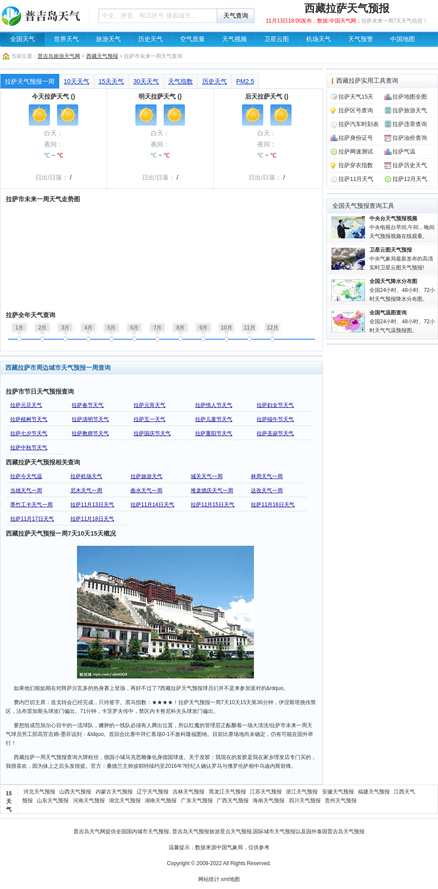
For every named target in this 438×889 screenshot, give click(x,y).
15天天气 (111, 81)
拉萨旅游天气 (146, 476)
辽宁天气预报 (153, 792)
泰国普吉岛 (330, 831)
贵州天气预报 (341, 800)
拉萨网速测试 (355, 151)
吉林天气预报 (188, 792)
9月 (204, 328)
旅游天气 (108, 39)
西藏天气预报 (102, 56)
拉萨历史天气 (409, 165)
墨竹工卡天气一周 (31, 505)
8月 (181, 328)
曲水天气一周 (146, 490)
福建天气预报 (374, 792)
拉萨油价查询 (409, 137)
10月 (226, 328)
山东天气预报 (53, 800)
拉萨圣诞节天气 (275, 433)
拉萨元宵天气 (149, 405)
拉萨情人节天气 (213, 405)
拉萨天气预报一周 (29, 81)
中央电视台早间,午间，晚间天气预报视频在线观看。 (401, 227)
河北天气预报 (39, 792)
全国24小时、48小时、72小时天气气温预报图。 (402, 321)
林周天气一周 (267, 476)
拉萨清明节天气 (90, 419)
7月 (158, 328)
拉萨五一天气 (149, 419)
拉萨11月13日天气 (92, 505)
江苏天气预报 (266, 792)
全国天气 (22, 39)
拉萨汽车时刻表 (358, 124)
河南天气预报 (89, 800)
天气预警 (360, 39)
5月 (112, 328)
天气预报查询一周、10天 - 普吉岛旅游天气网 (42, 15)
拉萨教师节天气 (90, 433)
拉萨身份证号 (355, 137)
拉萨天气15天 (355, 96)
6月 (135, 328)
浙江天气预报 (302, 792)
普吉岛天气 (86, 831)
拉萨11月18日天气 (92, 519)
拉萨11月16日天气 (273, 505)
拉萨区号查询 (355, 110)
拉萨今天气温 (26, 476)
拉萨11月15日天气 (212, 505)
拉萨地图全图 (409, 96)
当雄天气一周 (26, 490)
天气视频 (234, 39)
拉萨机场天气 (86, 476)
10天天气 (76, 81)
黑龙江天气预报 (227, 792)
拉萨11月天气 (355, 179)
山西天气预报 (75, 792)
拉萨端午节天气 (275, 419)
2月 (42, 328)
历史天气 (150, 39)
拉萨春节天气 (88, 405)
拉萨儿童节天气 (213, 419)
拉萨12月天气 (409, 179)
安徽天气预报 (338, 792)
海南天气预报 (268, 800)
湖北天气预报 (125, 800)
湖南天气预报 (161, 800)
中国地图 (402, 39)
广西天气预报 (233, 800)
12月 (272, 328)
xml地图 (230, 879)
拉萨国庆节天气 (152, 433)
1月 (19, 328)
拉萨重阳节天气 (213, 433)
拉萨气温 (403, 151)
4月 (89, 328)
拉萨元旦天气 (26, 405)
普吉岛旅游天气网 (59, 56)
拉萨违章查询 (409, 124)
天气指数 (180, 81)
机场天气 (318, 39)
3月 (65, 328)
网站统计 (208, 879)
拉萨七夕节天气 (28, 433)
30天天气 (146, 81)
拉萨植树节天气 (28, 419)
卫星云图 (276, 39)
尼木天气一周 (86, 490)
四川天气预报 (305, 800)
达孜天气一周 (267, 490)
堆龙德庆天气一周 (212, 490)
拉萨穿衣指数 (355, 165)
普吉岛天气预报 (190, 831)
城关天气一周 (207, 476)
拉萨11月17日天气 (32, 519)
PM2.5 (245, 81)
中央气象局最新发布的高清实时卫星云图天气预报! (401, 259)
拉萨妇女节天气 (275, 405)
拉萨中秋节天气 (28, 447)
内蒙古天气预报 (114, 792)
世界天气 (66, 39)
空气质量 (192, 39)
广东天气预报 (197, 800)
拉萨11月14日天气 (152, 505)
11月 (249, 328)
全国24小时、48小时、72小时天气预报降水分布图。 (402, 290)
